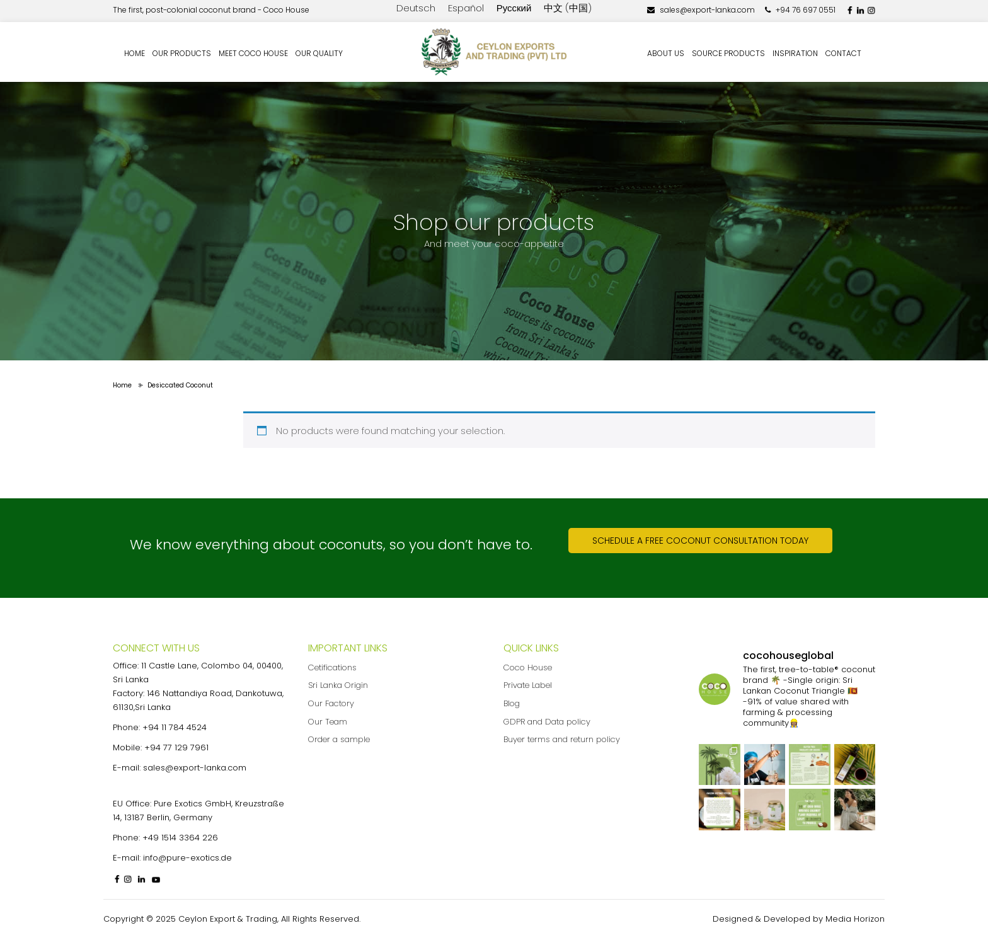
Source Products (728, 53)
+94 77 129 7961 (176, 747)
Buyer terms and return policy (561, 739)
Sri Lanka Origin (338, 685)
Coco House (527, 667)
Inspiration (795, 53)
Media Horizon (855, 919)
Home (134, 53)
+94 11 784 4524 (174, 727)
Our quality (319, 53)
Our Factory (331, 703)
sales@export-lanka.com (701, 9)
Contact (843, 53)
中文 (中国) (568, 7)
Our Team (327, 722)
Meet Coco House (253, 53)
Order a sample (339, 739)
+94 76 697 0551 (800, 9)
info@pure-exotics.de (187, 858)
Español (466, 7)
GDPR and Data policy (546, 722)
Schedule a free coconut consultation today (700, 540)
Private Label (527, 685)
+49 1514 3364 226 (180, 838)
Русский (514, 7)
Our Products (181, 53)
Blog (511, 703)
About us (665, 53)
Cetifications (332, 667)
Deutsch (415, 7)
